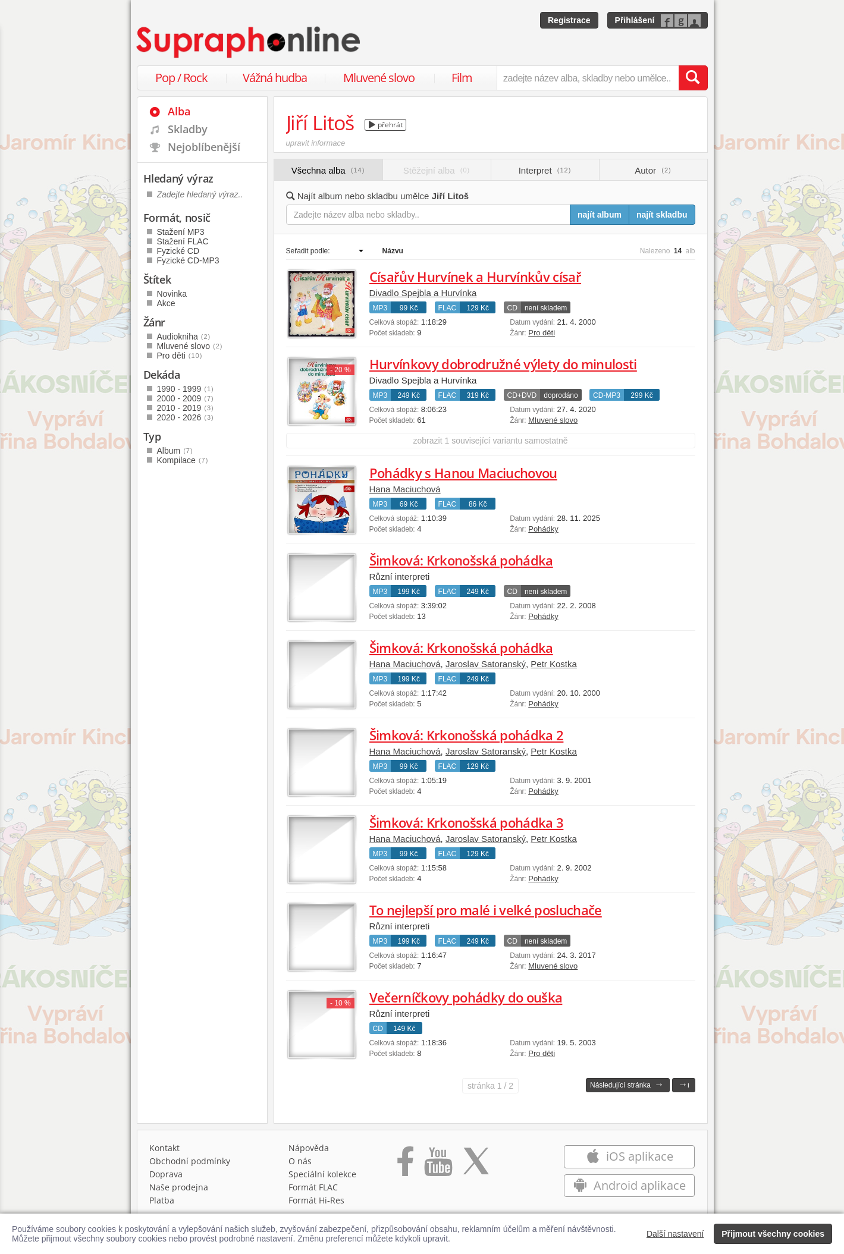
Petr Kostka (554, 664)
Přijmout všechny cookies (772, 1234)
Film (461, 78)
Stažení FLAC (183, 241)
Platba (161, 1200)
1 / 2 (490, 1085)
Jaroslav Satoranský (485, 664)
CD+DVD (522, 395)
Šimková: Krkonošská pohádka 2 (466, 735)
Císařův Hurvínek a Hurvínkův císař (475, 276)
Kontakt (164, 1148)
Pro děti (541, 332)
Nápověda (308, 1148)
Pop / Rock (181, 78)
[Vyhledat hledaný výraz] (693, 77)
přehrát (386, 125)
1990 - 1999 (185, 389)
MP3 (380, 308)
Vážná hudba (275, 78)
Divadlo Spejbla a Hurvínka (423, 293)
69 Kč (409, 504)
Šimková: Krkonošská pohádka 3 (466, 822)
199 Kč (409, 591)
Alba (179, 111)
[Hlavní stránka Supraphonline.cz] (249, 42)
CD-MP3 (606, 395)
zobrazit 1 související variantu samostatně (490, 440)
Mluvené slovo (379, 78)
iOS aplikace (629, 1156)
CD (512, 308)
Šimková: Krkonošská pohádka (461, 560)
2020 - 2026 (185, 417)
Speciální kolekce (322, 1174)
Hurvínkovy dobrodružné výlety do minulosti (503, 364)
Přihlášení (635, 20)
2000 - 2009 (185, 398)
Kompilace (183, 460)
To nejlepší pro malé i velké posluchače (485, 910)
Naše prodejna (178, 1187)
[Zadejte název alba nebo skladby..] (428, 215)
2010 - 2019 (185, 408)
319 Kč (478, 395)
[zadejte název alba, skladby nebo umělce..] (587, 77)
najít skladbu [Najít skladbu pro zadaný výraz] (662, 214)
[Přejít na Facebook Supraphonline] (405, 1165)
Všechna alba (328, 170)
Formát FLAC (313, 1187)
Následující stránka (627, 1084)
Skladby (188, 129)
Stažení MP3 (181, 232)
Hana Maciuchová (405, 489)
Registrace (569, 20)
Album (175, 450)
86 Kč (478, 504)
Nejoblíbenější (204, 147)
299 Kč (641, 395)
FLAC (447, 308)
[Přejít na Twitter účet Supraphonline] (476, 1165)
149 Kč (404, 1028)
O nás (300, 1161)
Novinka (172, 293)
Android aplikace (629, 1185)
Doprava (166, 1174)
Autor (653, 170)
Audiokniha (184, 336)
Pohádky (543, 528)
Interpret (545, 170)
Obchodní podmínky (189, 1161)
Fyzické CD (178, 251)
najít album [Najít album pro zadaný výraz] (600, 214)
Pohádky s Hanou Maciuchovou (463, 473)
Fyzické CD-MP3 (188, 260)
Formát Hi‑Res (316, 1200)
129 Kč (478, 308)
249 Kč (409, 395)
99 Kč (409, 308)
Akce (166, 303)
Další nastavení (675, 1234)
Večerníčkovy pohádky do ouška (466, 997)
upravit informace (316, 143)
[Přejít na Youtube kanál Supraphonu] (438, 1165)
